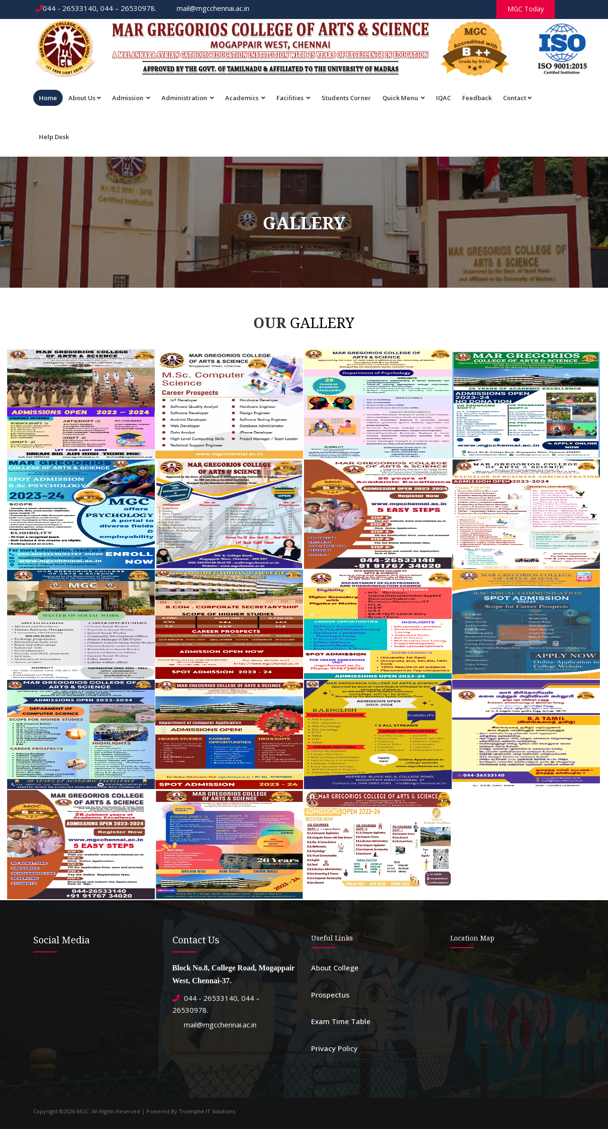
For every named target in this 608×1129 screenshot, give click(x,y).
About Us (84, 98)
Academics (245, 98)
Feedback (477, 98)
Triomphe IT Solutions (207, 1111)
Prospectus (330, 994)
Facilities (293, 98)
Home (48, 98)
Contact (517, 98)
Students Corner (346, 98)
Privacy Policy (334, 1048)
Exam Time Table (340, 1021)
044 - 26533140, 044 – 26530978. (96, 8)
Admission (131, 98)
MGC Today (525, 8)
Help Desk (54, 136)
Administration (188, 98)
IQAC (443, 98)
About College (335, 967)
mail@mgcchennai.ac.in (208, 8)
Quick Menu (403, 98)
